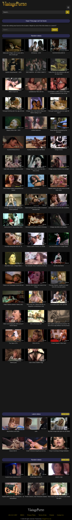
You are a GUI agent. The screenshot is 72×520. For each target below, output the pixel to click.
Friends (51, 515)
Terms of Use (42, 515)
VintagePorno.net (46, 518)
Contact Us (60, 515)
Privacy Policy (31, 515)
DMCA (22, 515)
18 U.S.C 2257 (12, 515)
